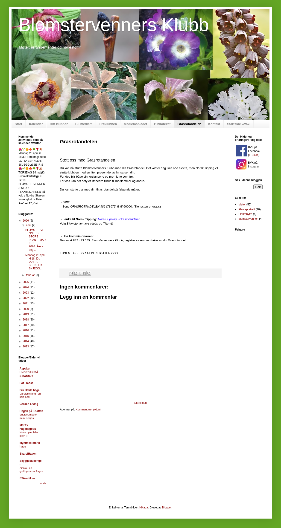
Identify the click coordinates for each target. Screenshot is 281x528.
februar (30, 275)
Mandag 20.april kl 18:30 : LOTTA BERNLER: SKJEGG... (35, 262)
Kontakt (214, 124)
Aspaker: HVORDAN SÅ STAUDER (29, 372)
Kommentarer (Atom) (89, 409)
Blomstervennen (248, 218)
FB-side (253, 155)
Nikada (143, 507)
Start (18, 124)
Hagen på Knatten (31, 411)
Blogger (167, 507)
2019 (26, 314)
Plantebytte (245, 214)
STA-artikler (27, 478)
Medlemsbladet (135, 124)
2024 (26, 287)
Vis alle (42, 483)
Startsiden (140, 402)
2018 (26, 319)
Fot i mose (26, 383)
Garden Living (29, 404)
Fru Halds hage (30, 390)
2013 (26, 346)
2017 (26, 325)
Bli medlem (84, 124)
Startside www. (238, 124)
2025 (26, 282)
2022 (26, 298)
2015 (26, 336)
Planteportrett (246, 209)
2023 (26, 292)
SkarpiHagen (28, 453)
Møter (242, 204)
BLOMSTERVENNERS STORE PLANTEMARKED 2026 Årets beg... (35, 239)
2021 (26, 303)
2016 (26, 330)
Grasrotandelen (189, 124)
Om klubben (59, 124)
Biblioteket (162, 124)
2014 (26, 341)
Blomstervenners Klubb (113, 24)
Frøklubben (108, 124)
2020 (26, 309)
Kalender (36, 124)
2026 (26, 220)
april (29, 225)
